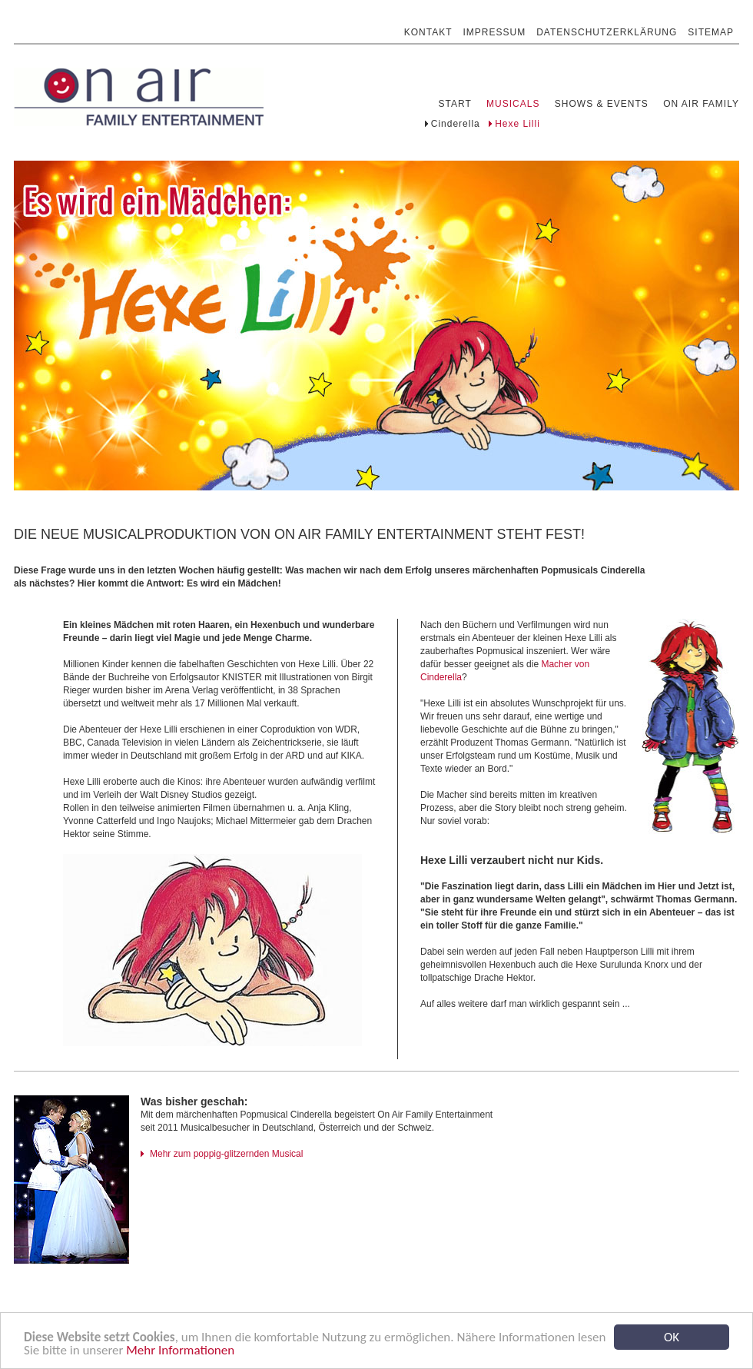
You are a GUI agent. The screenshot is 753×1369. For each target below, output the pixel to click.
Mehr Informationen (180, 1352)
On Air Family (701, 103)
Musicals (512, 103)
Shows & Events (602, 103)
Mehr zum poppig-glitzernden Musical (226, 1153)
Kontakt (428, 26)
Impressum (494, 26)
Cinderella (455, 123)
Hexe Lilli (517, 123)
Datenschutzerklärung (606, 26)
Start (455, 103)
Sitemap (711, 26)
